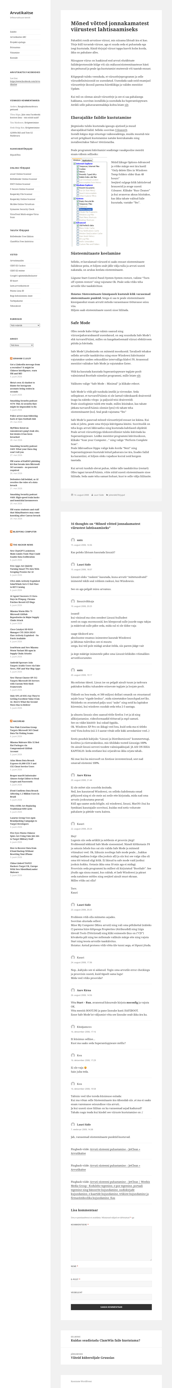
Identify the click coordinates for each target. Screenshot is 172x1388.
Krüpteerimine (32, 122)
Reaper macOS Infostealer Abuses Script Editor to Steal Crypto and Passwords (24, 778)
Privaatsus (15, 47)
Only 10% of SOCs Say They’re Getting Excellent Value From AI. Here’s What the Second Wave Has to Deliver (25, 700)
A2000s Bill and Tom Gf (21, 132)
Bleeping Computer (25, 531)
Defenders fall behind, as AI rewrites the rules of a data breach (24, 482)
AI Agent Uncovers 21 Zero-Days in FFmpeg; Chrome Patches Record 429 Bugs (24, 599)
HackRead (19, 721)
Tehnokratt (15, 305)
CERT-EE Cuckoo (18, 265)
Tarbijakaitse (16, 300)
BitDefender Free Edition (22, 236)
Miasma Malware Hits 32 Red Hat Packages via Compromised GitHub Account (24, 747)
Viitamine (14, 52)
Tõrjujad (121, 494)
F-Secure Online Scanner (22, 189)
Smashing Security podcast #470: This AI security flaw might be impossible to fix (23, 403)
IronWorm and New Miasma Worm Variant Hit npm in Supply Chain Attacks (24, 650)
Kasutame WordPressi (81, 1381)
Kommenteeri (80, 1224)
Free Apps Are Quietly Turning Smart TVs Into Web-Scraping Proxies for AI (25, 568)
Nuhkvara (15, 135)
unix (80, 540)
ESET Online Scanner (20, 184)
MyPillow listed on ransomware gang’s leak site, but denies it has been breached (24, 432)
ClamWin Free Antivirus (21, 241)
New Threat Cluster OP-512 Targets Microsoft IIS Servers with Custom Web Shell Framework (24, 682)
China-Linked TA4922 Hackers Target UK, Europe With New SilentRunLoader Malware (24, 868)
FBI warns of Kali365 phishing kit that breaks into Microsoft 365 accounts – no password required (25, 466)
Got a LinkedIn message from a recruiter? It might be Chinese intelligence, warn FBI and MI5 (25, 369)
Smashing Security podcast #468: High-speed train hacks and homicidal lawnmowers (24, 497)
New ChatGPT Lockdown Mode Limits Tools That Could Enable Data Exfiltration (25, 553)
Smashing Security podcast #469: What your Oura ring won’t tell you (23, 449)
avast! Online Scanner (20, 174)
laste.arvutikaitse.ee (19, 285)
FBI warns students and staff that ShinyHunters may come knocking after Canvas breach (25, 512)
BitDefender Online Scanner (23, 179)
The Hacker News (23, 544)
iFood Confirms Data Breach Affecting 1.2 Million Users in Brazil (24, 793)
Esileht (13, 31)
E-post (75, 1279)
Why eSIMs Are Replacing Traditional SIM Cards (23, 807)
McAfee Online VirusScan (22, 204)
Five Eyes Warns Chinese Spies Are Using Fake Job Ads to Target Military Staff (24, 836)
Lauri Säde (99, 494)
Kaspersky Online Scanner (22, 199)
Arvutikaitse (21, 12)
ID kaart (14, 280)
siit (126, 104)
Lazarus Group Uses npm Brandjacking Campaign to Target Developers (23, 820)
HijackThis (15, 154)
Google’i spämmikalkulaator (23, 275)
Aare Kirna (84, 775)
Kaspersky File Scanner (21, 194)
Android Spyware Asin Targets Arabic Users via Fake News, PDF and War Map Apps (25, 665)
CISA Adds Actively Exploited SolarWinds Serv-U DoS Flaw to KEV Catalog (25, 584)
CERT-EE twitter (17, 270)
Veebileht (76, 1292)
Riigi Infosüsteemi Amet (21, 295)
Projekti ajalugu (18, 42)
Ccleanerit (121, 130)
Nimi (74, 1266)
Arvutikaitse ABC (18, 37)
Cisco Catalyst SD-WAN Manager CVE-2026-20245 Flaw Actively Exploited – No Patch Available (24, 634)
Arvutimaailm (17, 260)
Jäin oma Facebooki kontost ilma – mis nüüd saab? (25, 116)
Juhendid (113, 494)
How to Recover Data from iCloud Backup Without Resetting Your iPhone (23, 851)
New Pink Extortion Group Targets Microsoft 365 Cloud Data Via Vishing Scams (24, 730)
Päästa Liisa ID (17, 290)
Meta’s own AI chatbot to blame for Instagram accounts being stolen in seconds (22, 387)
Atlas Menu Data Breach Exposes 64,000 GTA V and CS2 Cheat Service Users (23, 763)
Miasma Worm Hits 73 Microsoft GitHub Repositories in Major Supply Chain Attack (24, 616)
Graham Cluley (22, 358)
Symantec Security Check (22, 209)
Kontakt (14, 57)
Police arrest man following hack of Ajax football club (24, 417)
